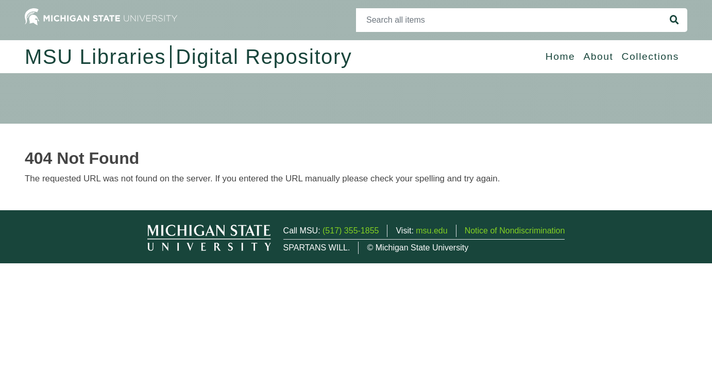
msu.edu (431, 230)
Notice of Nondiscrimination (515, 230)
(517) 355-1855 (351, 230)
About (598, 56)
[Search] (509, 20)
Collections (650, 56)
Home (560, 56)
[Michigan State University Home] (101, 16)
